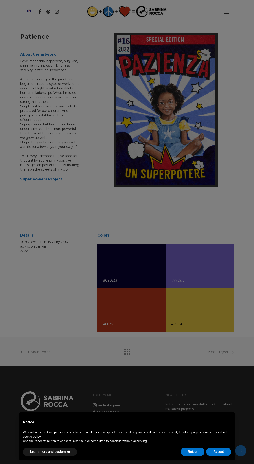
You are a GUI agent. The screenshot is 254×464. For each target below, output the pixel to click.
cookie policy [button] (32, 436)
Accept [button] (218, 451)
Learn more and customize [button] (50, 451)
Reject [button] (192, 451)
